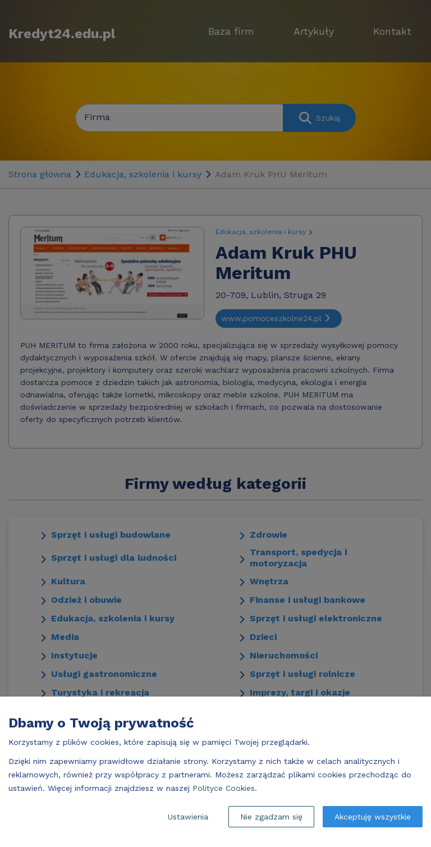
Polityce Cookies (223, 788)
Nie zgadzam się (271, 816)
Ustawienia (188, 816)
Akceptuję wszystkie (372, 816)
